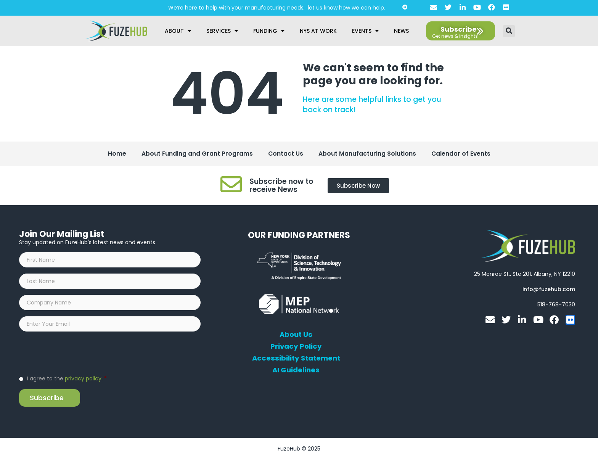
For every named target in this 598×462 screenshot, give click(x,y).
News (401, 31)
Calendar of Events (461, 154)
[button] (509, 31)
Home (116, 154)
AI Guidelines (296, 371)
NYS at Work (318, 31)
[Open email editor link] (548, 290)
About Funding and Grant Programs (196, 154)
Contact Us (285, 154)
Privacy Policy (296, 347)
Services (222, 30)
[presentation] (77, 355)
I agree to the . (67, 381)
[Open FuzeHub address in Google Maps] (524, 274)
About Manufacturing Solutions (367, 154)
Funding (269, 30)
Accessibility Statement (296, 359)
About (178, 30)
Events (365, 30)
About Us (296, 335)
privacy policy (83, 381)
